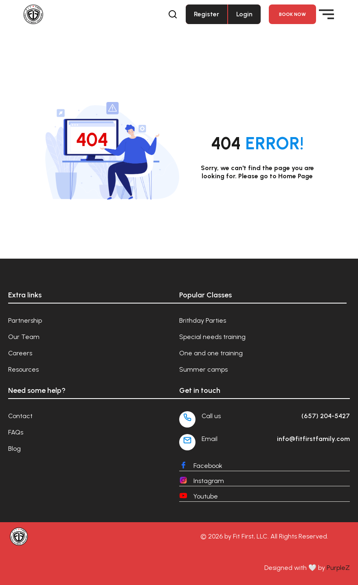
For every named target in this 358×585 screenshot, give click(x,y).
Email (209, 439)
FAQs (15, 432)
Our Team (24, 337)
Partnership (25, 320)
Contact (20, 416)
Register (206, 14)
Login (244, 14)
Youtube (205, 496)
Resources (23, 369)
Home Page (295, 176)
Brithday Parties (202, 320)
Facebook (207, 466)
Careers (20, 353)
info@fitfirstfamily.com (313, 439)
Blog (14, 448)
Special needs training (212, 337)
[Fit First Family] (69, 14)
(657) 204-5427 (325, 416)
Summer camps (203, 369)
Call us (211, 416)
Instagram (208, 481)
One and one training (211, 353)
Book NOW (292, 14)
